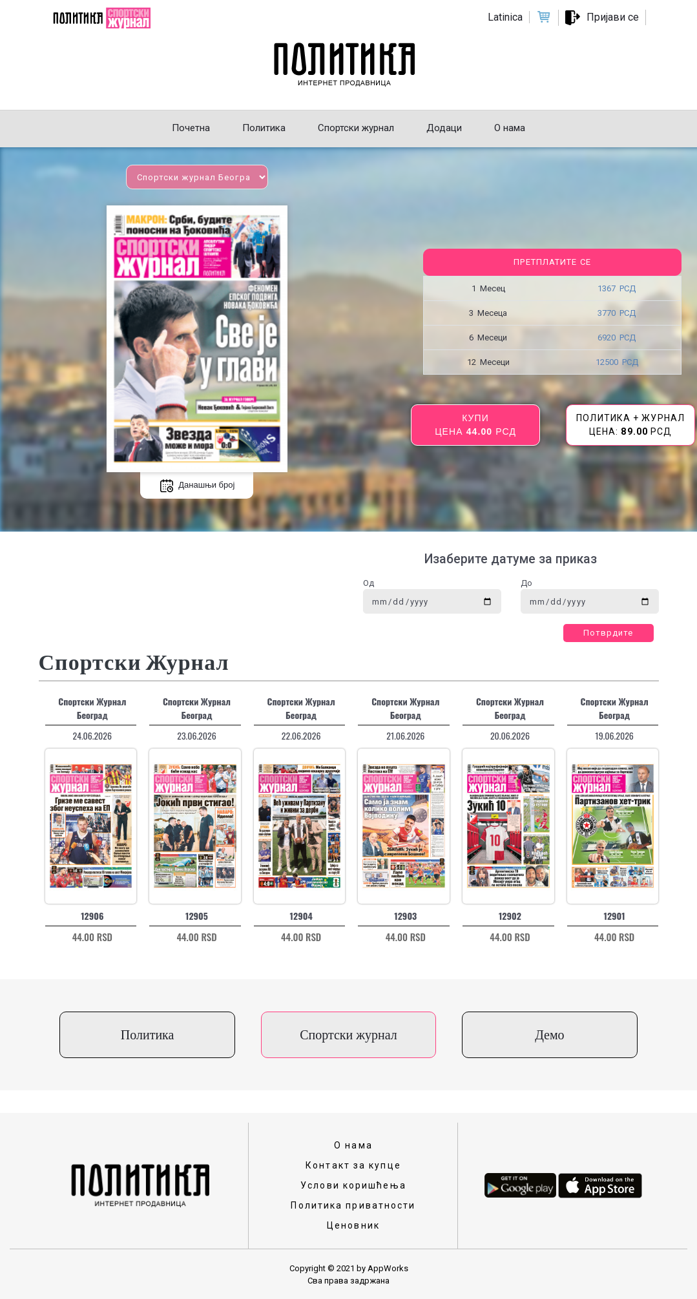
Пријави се (613, 17)
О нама (353, 1145)
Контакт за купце (353, 1165)
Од (368, 583)
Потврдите (608, 633)
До (526, 583)
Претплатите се (552, 262)
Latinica (505, 17)
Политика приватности (353, 1205)
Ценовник (353, 1225)
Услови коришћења (353, 1185)
